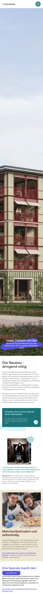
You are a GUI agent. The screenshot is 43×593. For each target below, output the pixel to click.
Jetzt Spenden (11, 573)
